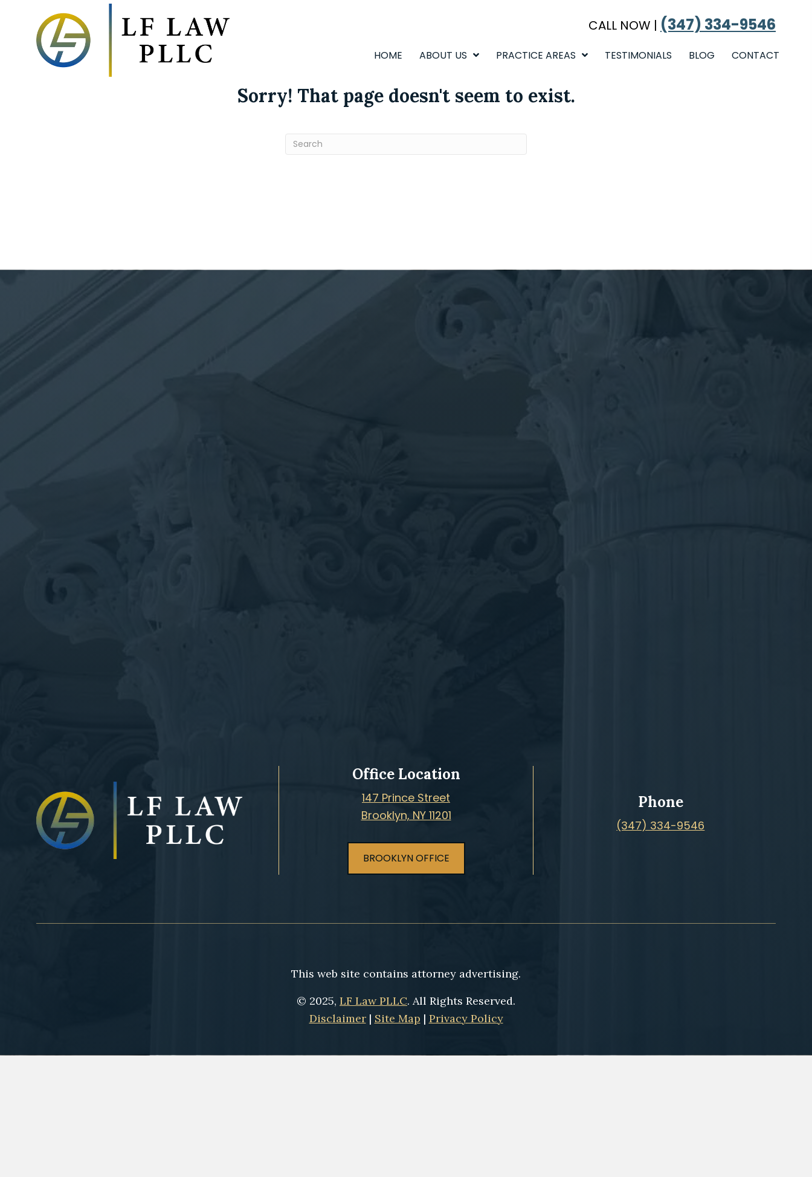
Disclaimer (337, 1018)
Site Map (397, 1018)
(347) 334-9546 (718, 25)
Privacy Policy (466, 1018)
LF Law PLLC (373, 1001)
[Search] (406, 144)
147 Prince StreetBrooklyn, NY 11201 (406, 806)
